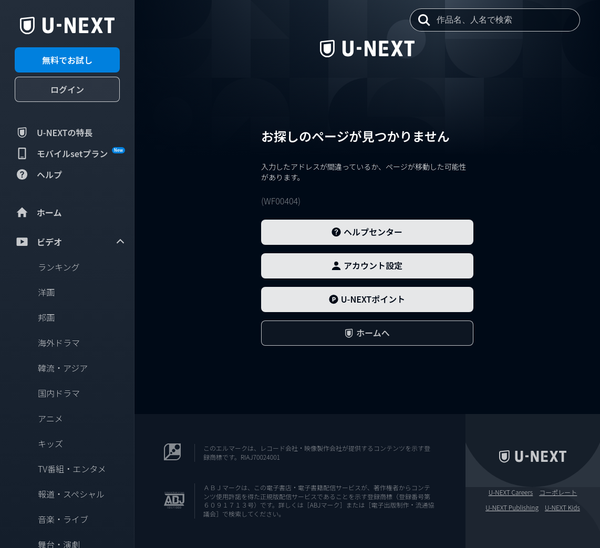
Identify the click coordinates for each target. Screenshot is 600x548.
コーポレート (558, 492)
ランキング (59, 267)
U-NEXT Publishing (512, 507)
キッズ (50, 443)
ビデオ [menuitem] (70, 241)
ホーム (38, 212)
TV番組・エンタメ (72, 468)
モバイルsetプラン (70, 153)
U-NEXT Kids (562, 507)
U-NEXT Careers (511, 492)
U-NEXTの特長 (54, 132)
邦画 (46, 317)
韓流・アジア (63, 367)
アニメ (50, 418)
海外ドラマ (59, 342)
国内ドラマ (59, 393)
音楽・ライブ (63, 519)
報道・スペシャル (71, 494)
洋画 (46, 292)
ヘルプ (38, 174)
